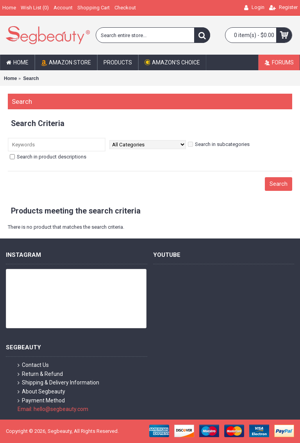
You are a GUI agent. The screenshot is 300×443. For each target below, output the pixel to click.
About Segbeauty (41, 391)
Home (10, 78)
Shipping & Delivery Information (58, 382)
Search (31, 78)
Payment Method (41, 400)
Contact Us (33, 365)
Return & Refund (40, 374)
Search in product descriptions (48, 157)
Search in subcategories (219, 144)
